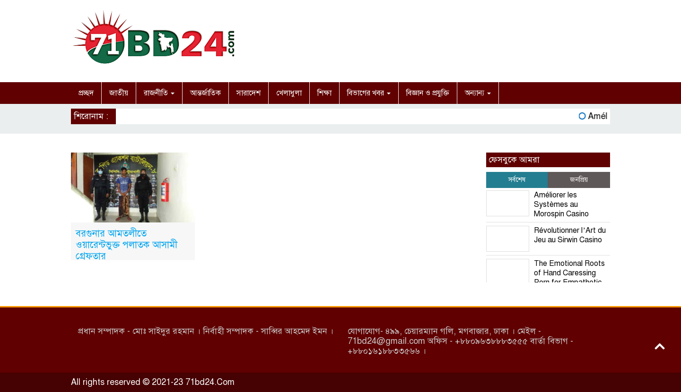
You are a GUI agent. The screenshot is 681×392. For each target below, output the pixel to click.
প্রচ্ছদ (86, 93)
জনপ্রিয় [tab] (579, 180)
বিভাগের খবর (369, 93)
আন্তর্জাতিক (205, 93)
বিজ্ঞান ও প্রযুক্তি (427, 93)
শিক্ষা (324, 93)
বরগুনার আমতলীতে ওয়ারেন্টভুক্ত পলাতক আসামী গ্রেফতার (126, 245)
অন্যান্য (478, 93)
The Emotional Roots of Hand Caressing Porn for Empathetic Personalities (545, 278)
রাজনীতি (159, 93)
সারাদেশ (248, 93)
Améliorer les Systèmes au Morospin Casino (561, 204)
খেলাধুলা (289, 93)
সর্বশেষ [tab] (516, 180)
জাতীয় (118, 93)
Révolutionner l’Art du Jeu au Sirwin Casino (569, 235)
